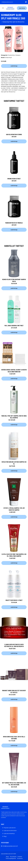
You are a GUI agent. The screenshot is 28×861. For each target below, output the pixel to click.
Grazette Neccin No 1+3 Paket (14, 600)
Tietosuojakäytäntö (11, 858)
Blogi (5, 836)
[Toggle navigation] (3, 8)
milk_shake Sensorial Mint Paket (14, 325)
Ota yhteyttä (13, 856)
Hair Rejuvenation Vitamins (14, 134)
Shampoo (17, 55)
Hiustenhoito (11, 55)
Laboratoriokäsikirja (9, 833)
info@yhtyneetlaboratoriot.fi (7, 2)
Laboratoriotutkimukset (10, 830)
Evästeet (20, 856)
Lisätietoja (14, 66)
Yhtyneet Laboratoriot (10, 827)
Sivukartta (20, 858)
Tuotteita (22, 8)
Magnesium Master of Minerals (14, 223)
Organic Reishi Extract (14, 178)
